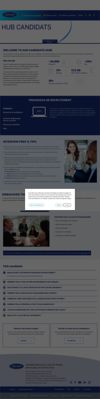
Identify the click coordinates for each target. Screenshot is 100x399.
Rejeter (59, 205)
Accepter (67, 205)
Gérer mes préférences (36, 205)
